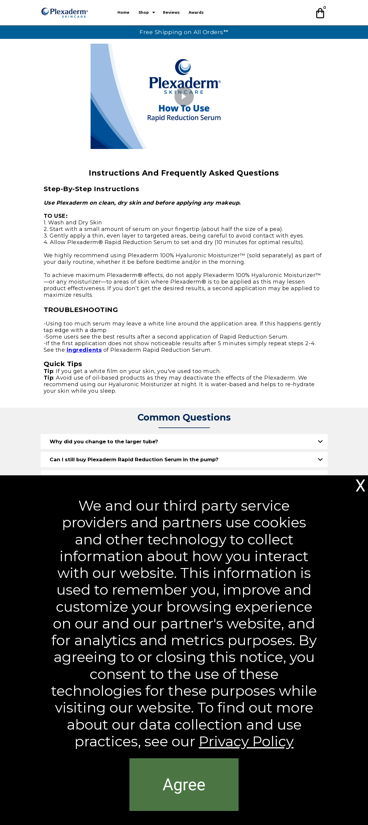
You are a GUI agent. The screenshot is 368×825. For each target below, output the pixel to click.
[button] (321, 12)
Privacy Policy (246, 741)
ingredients (84, 350)
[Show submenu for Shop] (153, 12)
